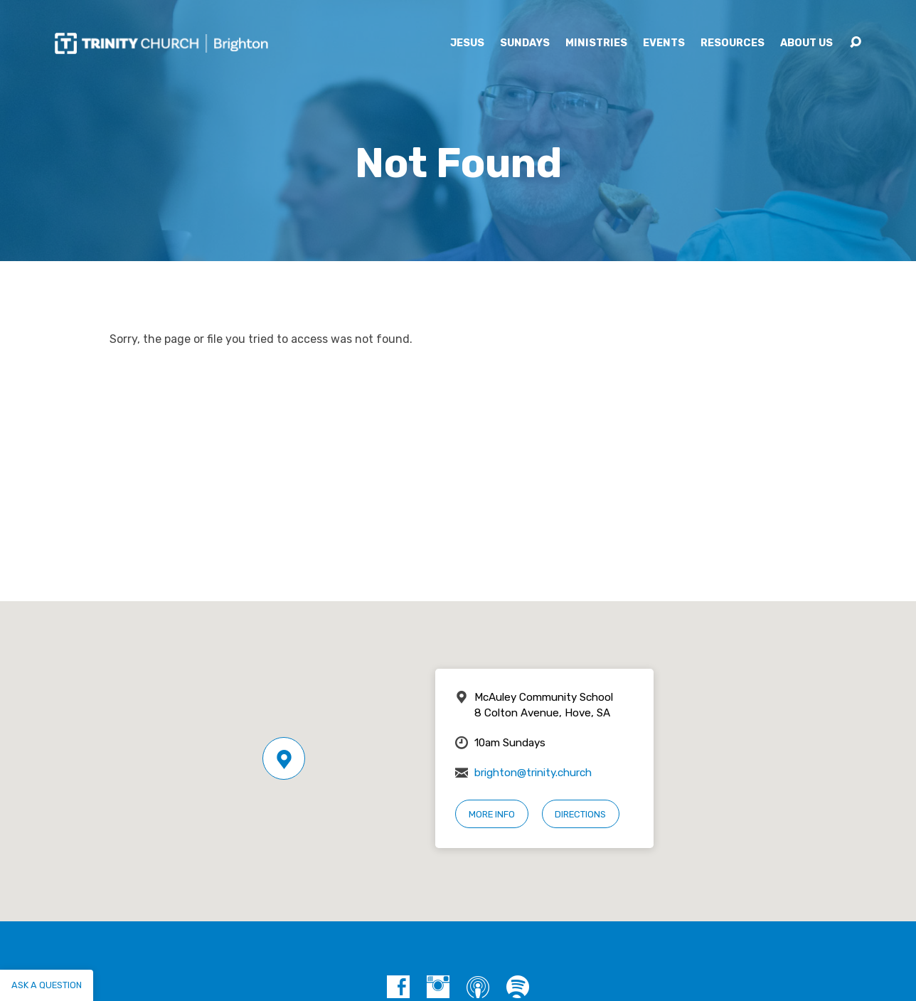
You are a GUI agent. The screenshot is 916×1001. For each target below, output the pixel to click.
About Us (806, 43)
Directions (580, 814)
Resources (733, 43)
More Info (492, 814)
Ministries (596, 43)
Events (664, 43)
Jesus (467, 43)
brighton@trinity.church (533, 772)
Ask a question (46, 985)
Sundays (525, 43)
